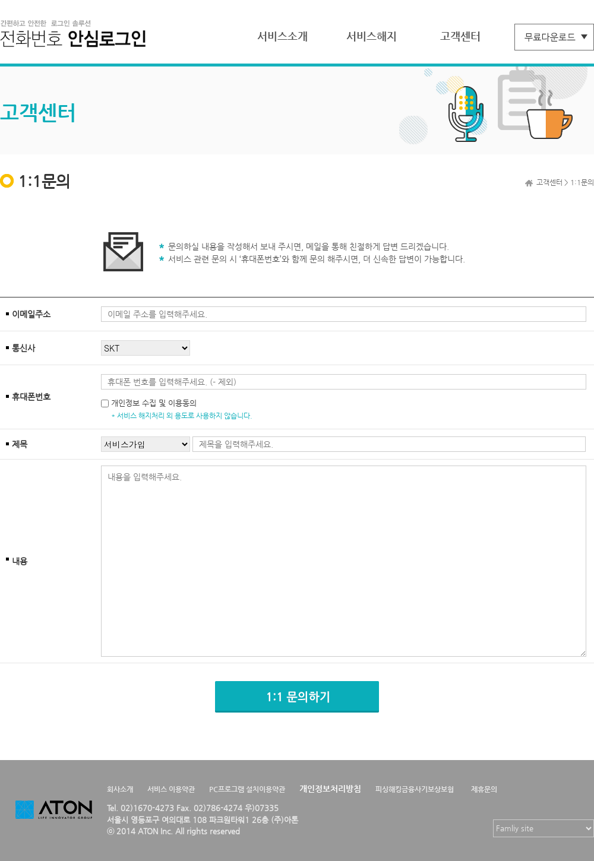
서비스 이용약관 (171, 789)
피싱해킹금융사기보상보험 (414, 789)
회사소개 (120, 789)
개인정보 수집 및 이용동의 (154, 402)
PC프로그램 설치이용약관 (247, 789)
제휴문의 (484, 789)
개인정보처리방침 (330, 788)
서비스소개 (282, 36)
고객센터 (460, 36)
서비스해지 (371, 36)
